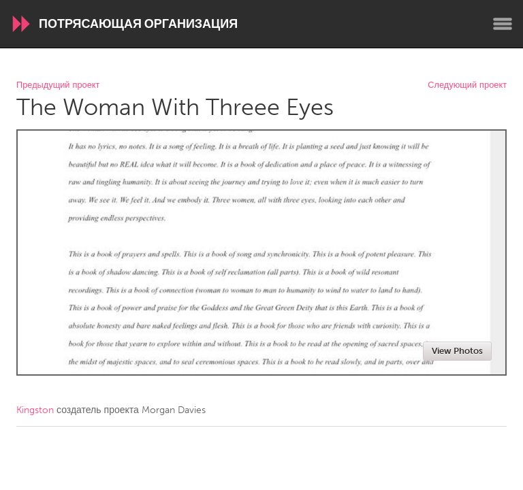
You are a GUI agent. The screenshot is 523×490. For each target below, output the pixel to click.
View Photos (457, 351)
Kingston (35, 410)
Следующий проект (467, 85)
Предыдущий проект (57, 85)
